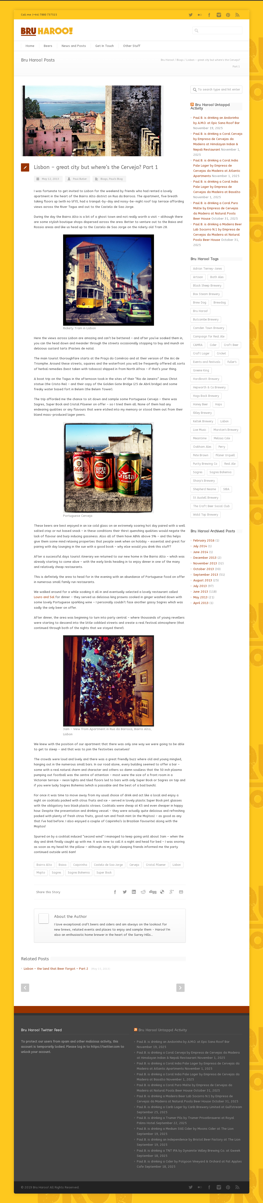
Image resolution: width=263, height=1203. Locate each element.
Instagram (218, 15)
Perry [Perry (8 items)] (221, 446)
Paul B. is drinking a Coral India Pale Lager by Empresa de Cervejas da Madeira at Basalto (216, 187)
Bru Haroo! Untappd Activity (210, 107)
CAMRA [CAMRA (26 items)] (197, 345)
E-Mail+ (181, 892)
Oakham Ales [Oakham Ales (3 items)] (202, 446)
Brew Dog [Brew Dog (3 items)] (199, 302)
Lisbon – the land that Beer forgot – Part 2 (67, 968)
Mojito (40, 872)
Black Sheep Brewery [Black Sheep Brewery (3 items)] (207, 285)
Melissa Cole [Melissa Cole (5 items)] (222, 438)
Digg (153, 892)
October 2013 (203, 569)
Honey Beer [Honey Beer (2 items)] (200, 404)
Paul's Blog (116, 179)
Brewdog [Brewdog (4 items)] (220, 302)
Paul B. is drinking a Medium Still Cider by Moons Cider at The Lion (185, 1128)
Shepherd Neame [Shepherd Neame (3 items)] (204, 489)
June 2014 (200, 552)
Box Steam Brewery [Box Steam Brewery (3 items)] (206, 294)
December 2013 (205, 557)
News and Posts (74, 46)
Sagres (56, 872)
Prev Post (25, 988)
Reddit (143, 892)
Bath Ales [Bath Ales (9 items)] (216, 277)
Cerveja (134, 864)
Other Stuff (131, 46)
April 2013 (201, 603)
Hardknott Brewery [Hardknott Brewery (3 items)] (206, 379)
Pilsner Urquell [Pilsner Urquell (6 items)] (225, 455)
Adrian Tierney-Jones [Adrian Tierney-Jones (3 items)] (207, 268)
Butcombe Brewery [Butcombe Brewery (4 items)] (205, 319)
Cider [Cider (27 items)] (213, 345)
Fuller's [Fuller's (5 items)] (231, 362)
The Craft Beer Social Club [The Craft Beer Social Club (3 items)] (211, 506)
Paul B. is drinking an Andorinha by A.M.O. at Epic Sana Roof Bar (183, 1041)
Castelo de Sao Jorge (108, 864)
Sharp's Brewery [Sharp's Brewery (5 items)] (204, 480)
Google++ (171, 892)
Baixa (62, 864)
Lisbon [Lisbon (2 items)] (224, 421)
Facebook (209, 15)
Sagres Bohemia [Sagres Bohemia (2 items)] (220, 472)
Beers (48, 46)
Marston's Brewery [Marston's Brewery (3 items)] (226, 429)
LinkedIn (134, 892)
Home (30, 46)
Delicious (162, 892)
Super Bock (104, 872)
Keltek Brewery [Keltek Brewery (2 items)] (203, 421)
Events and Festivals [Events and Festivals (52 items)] (206, 362)
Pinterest (228, 15)
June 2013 (200, 591)
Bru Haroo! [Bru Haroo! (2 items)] (200, 311)
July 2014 (200, 546)
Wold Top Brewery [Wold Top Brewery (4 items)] (205, 514)
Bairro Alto (44, 864)
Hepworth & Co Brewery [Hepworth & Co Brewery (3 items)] (209, 387)
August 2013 (202, 580)
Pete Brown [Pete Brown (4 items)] (200, 455)
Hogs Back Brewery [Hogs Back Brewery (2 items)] (206, 396)
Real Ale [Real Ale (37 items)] (229, 463)
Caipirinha (80, 864)
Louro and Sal (44, 597)
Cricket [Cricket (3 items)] (221, 353)
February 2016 (203, 540)
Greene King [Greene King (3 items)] (201, 370)
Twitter (190, 15)
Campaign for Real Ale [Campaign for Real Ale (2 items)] (208, 336)
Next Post (180, 988)
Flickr (200, 15)
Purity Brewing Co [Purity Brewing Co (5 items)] (205, 463)
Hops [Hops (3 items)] (218, 404)
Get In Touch (104, 46)
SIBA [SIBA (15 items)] (226, 489)
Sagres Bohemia (79, 872)
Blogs (180, 60)
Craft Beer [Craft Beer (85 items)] (231, 345)
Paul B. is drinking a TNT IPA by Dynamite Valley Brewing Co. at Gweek (188, 1150)
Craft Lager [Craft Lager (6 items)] (201, 353)
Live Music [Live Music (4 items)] (199, 429)
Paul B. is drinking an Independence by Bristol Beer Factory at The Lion (188, 1139)
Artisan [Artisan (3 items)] (198, 277)
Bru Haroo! (167, 60)
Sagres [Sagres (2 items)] (197, 472)
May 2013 (200, 597)
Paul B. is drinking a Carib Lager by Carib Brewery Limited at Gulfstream (189, 1107)
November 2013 (205, 563)
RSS (237, 15)
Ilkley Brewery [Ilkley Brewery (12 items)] (202, 413)
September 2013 (205, 574)
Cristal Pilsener (156, 864)
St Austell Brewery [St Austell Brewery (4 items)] (205, 497)
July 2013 (200, 586)
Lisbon (177, 864)
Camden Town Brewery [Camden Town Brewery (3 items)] (208, 328)
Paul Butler (80, 179)
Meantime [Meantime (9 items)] (199, 438)
